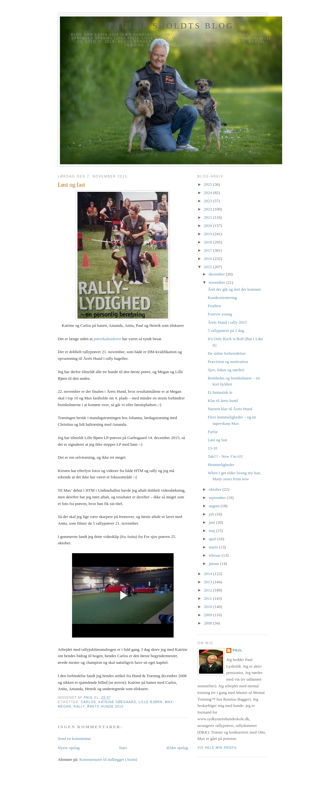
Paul (237, 650)
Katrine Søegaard (117, 702)
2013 (208, 582)
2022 (208, 209)
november (217, 282)
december (217, 274)
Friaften (214, 305)
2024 (208, 192)
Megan (64, 706)
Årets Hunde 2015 (105, 706)
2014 (208, 573)
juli (212, 514)
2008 (208, 623)
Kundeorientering (222, 297)
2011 (208, 598)
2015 (208, 266)
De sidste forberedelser (227, 353)
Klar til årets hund (222, 400)
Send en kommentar (74, 738)
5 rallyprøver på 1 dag (226, 330)
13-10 (212, 448)
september (218, 497)
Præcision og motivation (228, 361)
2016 (208, 258)
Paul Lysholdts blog (171, 25)
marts (214, 547)
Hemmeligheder (221, 464)
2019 (208, 233)
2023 (208, 200)
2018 (208, 242)
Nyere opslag (69, 747)
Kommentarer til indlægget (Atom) (108, 759)
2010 (208, 606)
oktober (215, 489)
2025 (208, 184)
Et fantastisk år (220, 392)
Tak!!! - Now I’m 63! (225, 456)
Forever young (220, 314)
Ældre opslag (177, 747)
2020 (208, 225)
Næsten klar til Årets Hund (230, 408)
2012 (208, 590)
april (213, 538)
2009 (208, 614)
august (215, 505)
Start (123, 747)
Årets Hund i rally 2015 (227, 322)
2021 (208, 217)
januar (214, 563)
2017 (208, 250)
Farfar (213, 431)
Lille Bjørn (150, 702)
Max (169, 702)
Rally (79, 706)
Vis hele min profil (217, 747)
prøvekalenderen (107, 338)
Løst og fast (217, 439)
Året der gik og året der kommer (234, 289)
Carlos (88, 702)
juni (212, 522)
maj (212, 530)
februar (215, 555)
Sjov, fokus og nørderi (226, 369)
